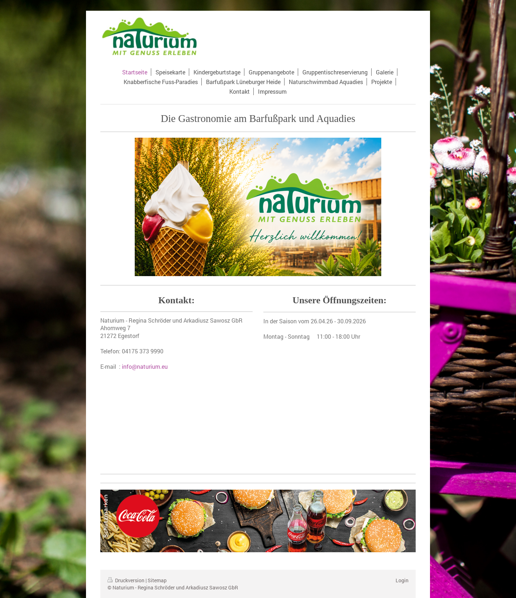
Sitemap (157, 580)
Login (402, 580)
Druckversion (126, 580)
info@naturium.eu (145, 366)
